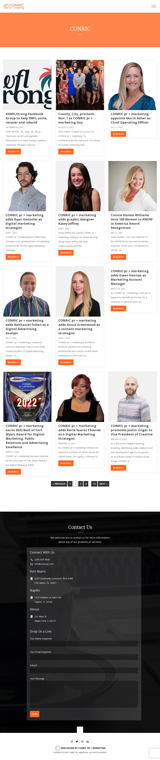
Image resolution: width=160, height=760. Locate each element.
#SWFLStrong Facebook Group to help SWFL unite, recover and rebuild (27, 118)
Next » (104, 483)
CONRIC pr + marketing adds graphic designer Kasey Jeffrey (77, 219)
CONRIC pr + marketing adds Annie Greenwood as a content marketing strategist (79, 326)
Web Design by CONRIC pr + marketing (80, 748)
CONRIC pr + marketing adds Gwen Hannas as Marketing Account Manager (130, 277)
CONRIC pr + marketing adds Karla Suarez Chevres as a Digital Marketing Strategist (79, 432)
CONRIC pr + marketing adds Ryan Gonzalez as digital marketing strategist (24, 221)
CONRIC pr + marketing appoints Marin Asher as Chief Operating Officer (130, 118)
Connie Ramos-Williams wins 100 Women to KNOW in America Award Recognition (131, 221)
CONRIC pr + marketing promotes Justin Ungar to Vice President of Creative (132, 430)
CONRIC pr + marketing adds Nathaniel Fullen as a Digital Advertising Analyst (27, 326)
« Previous (59, 483)
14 (94, 483)
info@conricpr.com (44, 559)
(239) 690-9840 (42, 554)
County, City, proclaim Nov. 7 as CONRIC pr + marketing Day (76, 118)
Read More (13, 151)
